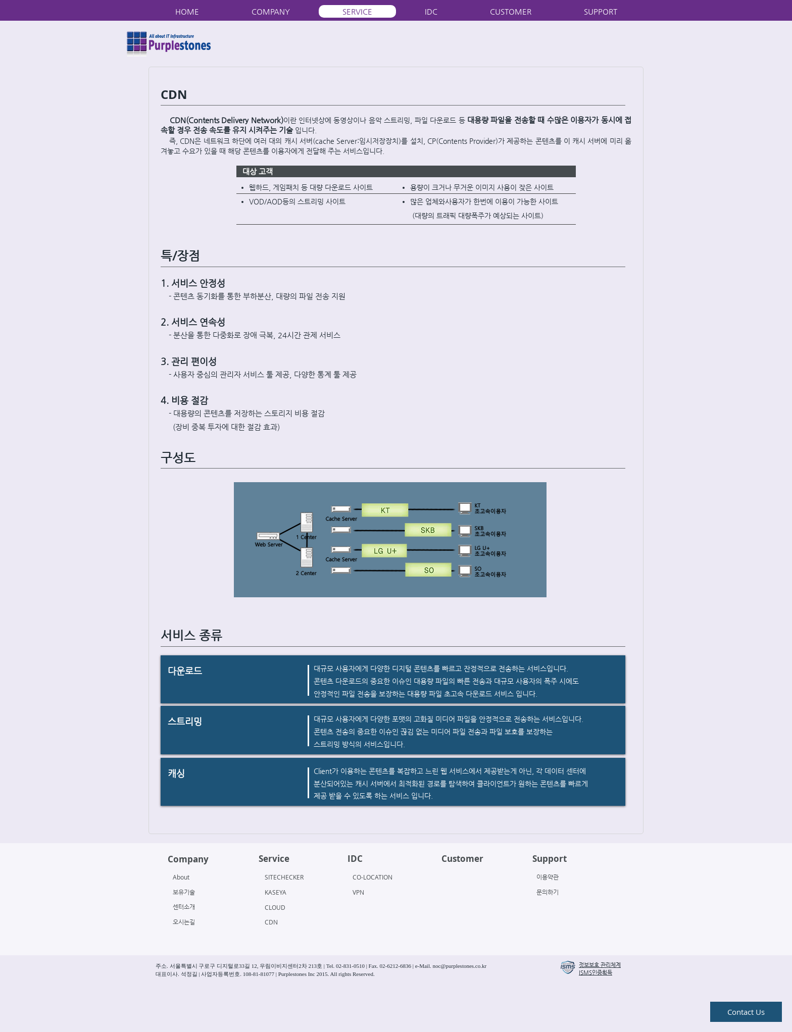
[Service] (297, 858)
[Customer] (480, 858)
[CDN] (292, 922)
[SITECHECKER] (294, 877)
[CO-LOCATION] (382, 877)
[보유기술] (200, 892)
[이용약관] (565, 877)
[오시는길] (200, 922)
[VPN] (382, 892)
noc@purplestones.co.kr (459, 966)
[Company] (206, 859)
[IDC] (386, 858)
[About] (202, 877)
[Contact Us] (746, 1012)
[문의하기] (565, 892)
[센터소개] (200, 906)
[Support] (571, 858)
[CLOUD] (292, 907)
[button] (567, 967)
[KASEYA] (292, 892)
